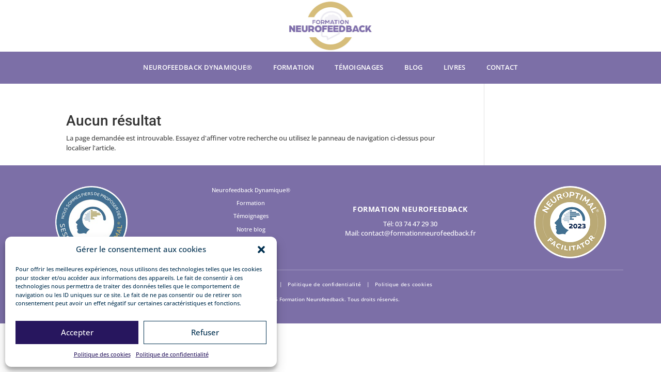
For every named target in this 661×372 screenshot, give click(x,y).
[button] (261, 249)
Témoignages (359, 68)
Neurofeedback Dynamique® (197, 68)
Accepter (77, 332)
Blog (413, 68)
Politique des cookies (102, 354)
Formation (293, 68)
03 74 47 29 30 (416, 223)
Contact (502, 68)
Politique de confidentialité (172, 354)
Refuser (205, 332)
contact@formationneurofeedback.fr (418, 233)
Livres (455, 68)
